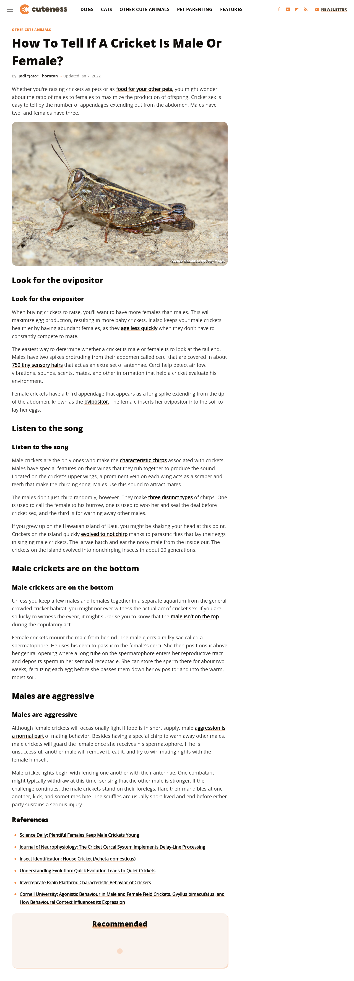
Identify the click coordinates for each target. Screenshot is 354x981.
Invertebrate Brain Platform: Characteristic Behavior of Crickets (85, 883)
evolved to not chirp (104, 534)
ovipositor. (96, 401)
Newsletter (331, 9)
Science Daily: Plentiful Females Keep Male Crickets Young (79, 835)
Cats (106, 9)
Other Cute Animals (144, 9)
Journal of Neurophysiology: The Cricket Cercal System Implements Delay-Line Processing (112, 847)
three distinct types (170, 497)
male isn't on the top (195, 616)
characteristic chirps (143, 460)
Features (231, 9)
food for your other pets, (144, 89)
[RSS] (305, 9)
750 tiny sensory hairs (37, 365)
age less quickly (139, 328)
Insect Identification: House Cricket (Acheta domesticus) (78, 859)
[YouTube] (287, 9)
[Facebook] (279, 9)
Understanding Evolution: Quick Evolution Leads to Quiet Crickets (87, 871)
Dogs (86, 9)
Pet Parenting (195, 9)
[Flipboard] (296, 9)
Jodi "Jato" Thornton (38, 76)
